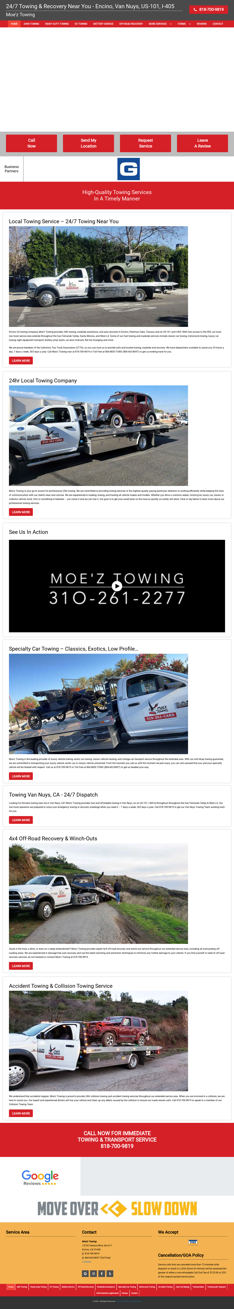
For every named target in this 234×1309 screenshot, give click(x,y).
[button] (208, 9)
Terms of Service (122, 1301)
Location (86, 1261)
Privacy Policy (136, 1301)
